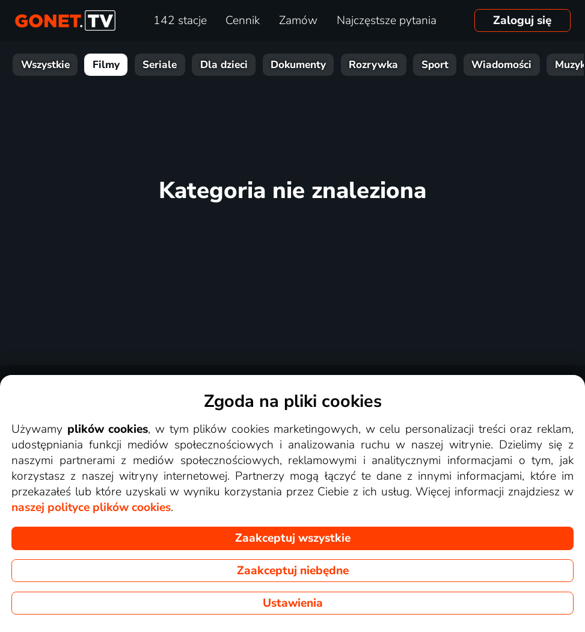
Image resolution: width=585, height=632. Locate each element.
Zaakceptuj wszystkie (293, 538)
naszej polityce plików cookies (91, 507)
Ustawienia (293, 603)
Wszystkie (45, 65)
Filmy (106, 65)
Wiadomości (501, 65)
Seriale (159, 65)
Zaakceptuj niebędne (293, 570)
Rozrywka (373, 65)
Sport (435, 65)
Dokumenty (298, 65)
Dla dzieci (224, 65)
